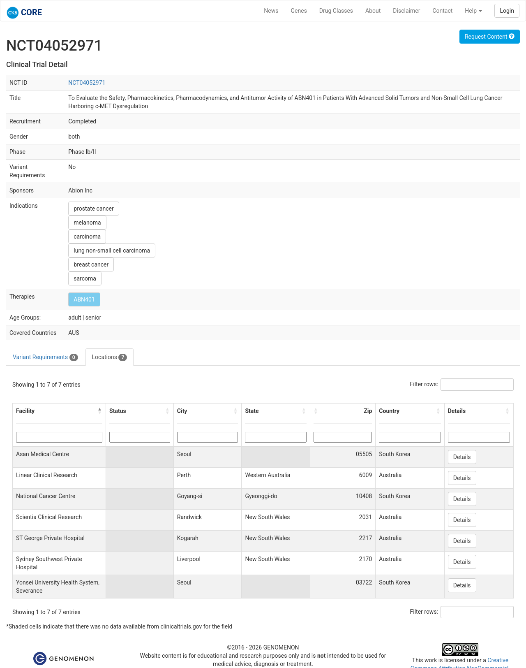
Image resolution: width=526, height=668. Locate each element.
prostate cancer (94, 208)
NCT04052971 (86, 82)
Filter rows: (424, 384)
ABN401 (84, 299)
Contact (442, 10)
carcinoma (87, 236)
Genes (299, 10)
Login (507, 10)
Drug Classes (336, 10)
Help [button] (473, 10)
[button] (99, 411)
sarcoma (85, 278)
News (271, 10)
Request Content (489, 36)
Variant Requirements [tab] (45, 357)
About (373, 10)
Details (462, 457)
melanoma (87, 222)
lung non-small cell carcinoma (112, 250)
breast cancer (91, 264)
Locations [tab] (109, 357)
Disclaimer (406, 10)
